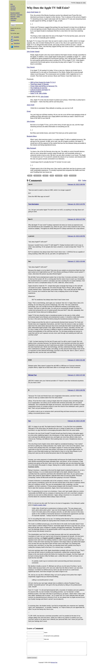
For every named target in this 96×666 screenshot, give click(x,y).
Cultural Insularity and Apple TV (40, 89)
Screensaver (73, 175)
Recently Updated (15, 13)
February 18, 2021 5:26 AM (76, 421)
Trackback (13, 20)
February (78, 2)
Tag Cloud (13, 8)
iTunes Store (59, 175)
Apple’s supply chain (39, 505)
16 (81, 2)
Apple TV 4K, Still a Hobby (38, 93)
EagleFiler (16, 40)
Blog (11, 4)
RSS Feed (13, 14)
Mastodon (12, 16)
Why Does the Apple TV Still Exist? (48, 7)
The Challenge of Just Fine (38, 88)
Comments (19, 14)
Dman (29, 111)
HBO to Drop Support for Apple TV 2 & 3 (42, 82)
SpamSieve (17, 43)
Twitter (84, 180)
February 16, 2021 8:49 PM (76, 236)
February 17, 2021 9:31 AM (76, 360)
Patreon (12, 30)
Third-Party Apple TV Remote (39, 84)
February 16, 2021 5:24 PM (76, 204)
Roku (66, 175)
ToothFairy (16, 46)
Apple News (13, 18)
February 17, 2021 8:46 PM (76, 390)
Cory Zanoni (30, 67)
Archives (12, 6)
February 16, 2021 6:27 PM (76, 219)
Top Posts (12, 9)
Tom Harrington (33, 204)
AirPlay (30, 175)
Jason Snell (30, 12)
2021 (84, 2)
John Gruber (31, 51)
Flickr (52, 175)
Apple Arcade (37, 175)
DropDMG (16, 37)
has (29, 421)
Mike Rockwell (31, 148)
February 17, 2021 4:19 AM (76, 261)
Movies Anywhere (35, 91)
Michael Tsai (32, 375)
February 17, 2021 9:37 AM (76, 375)
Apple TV (46, 175)
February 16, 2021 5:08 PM (76, 184)
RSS (79, 180)
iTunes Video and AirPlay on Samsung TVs (43, 86)
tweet (36, 12)
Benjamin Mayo (31, 136)
